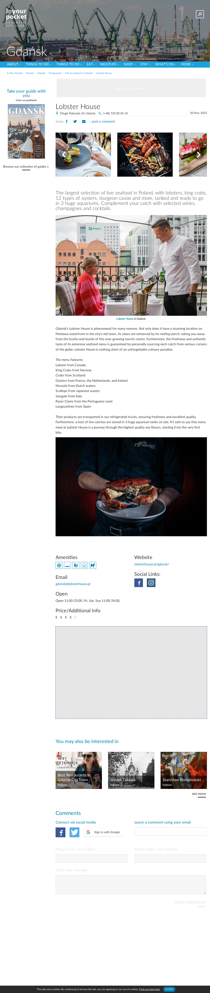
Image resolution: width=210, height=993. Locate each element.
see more (199, 793)
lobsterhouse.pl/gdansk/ (151, 564)
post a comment (103, 121)
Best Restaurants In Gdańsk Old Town (74, 777)
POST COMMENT (190, 906)
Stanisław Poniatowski (182, 780)
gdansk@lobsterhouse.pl (73, 584)
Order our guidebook (26, 100)
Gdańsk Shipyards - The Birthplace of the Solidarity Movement (170, 59)
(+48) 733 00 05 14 (115, 113)
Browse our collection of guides (24, 166)
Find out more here (149, 989)
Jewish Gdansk (123, 780)
